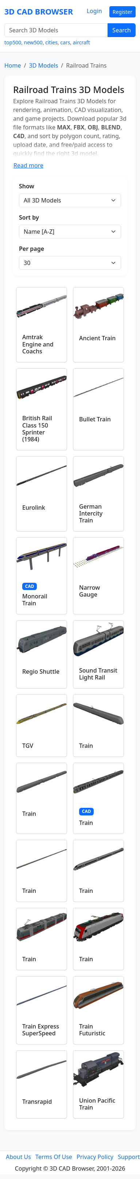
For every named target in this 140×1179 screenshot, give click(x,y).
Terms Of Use (53, 1157)
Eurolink (33, 508)
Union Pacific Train (97, 1103)
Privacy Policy (95, 1157)
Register (122, 11)
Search (121, 30)
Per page (31, 249)
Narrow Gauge (89, 591)
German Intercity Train (90, 513)
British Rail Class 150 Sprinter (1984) (37, 428)
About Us (18, 1157)
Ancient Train (97, 338)
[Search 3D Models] (56, 30)
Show (26, 186)
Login (94, 11)
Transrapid (37, 1102)
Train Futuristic (92, 1029)
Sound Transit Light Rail (98, 673)
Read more (28, 165)
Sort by (29, 217)
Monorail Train (34, 599)
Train (86, 746)
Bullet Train (95, 419)
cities (51, 42)
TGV (27, 746)
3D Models (43, 65)
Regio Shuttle (40, 671)
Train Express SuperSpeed (40, 1029)
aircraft (81, 42)
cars (65, 42)
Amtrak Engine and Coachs (38, 344)
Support (129, 1157)
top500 (12, 42)
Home (12, 65)
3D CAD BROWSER (38, 11)
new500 (33, 42)
